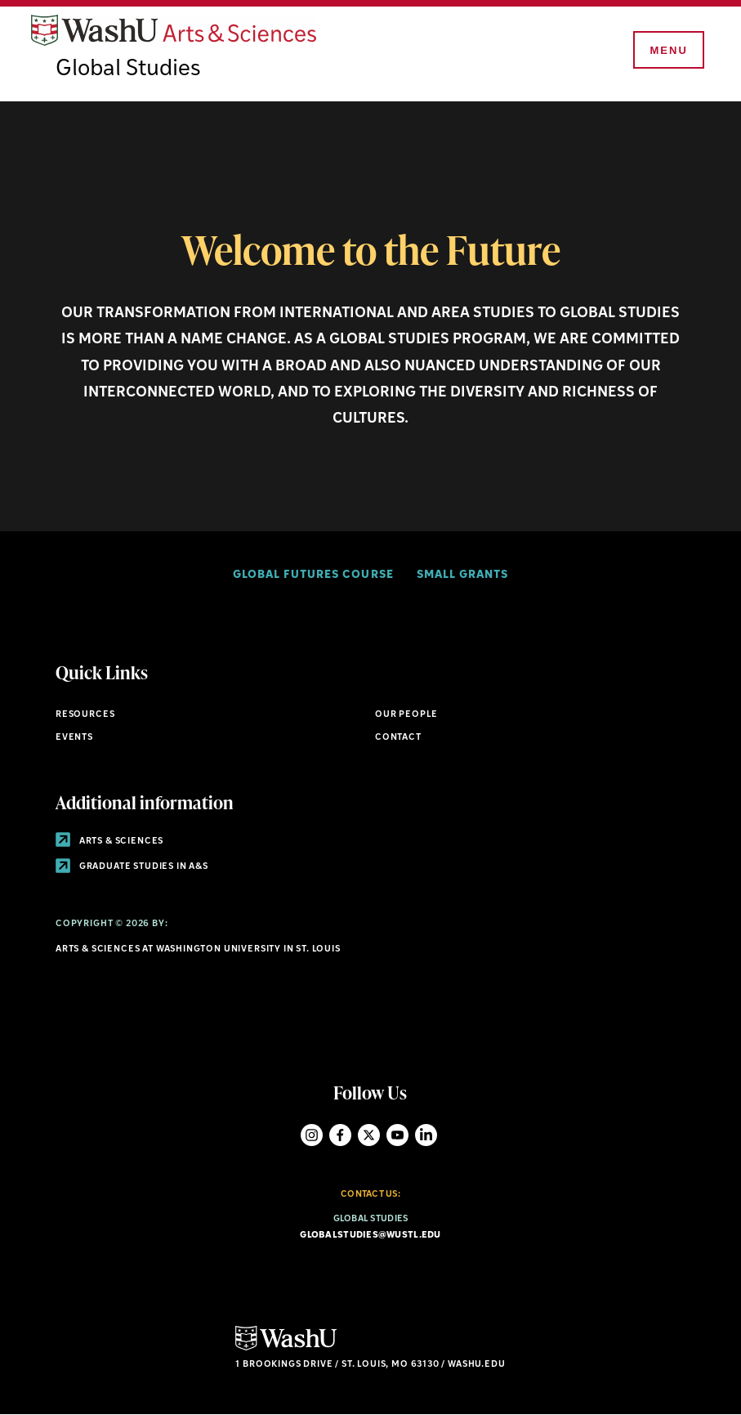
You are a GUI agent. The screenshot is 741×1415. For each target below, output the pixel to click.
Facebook (340, 1135)
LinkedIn (426, 1135)
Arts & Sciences (109, 841)
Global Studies (128, 69)
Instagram (312, 1135)
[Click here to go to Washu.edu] (286, 1348)
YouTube (397, 1135)
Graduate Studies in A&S (132, 866)
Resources (85, 714)
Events (74, 737)
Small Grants (462, 575)
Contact (398, 737)
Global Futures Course (313, 575)
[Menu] (667, 50)
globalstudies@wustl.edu (370, 1235)
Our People (406, 714)
